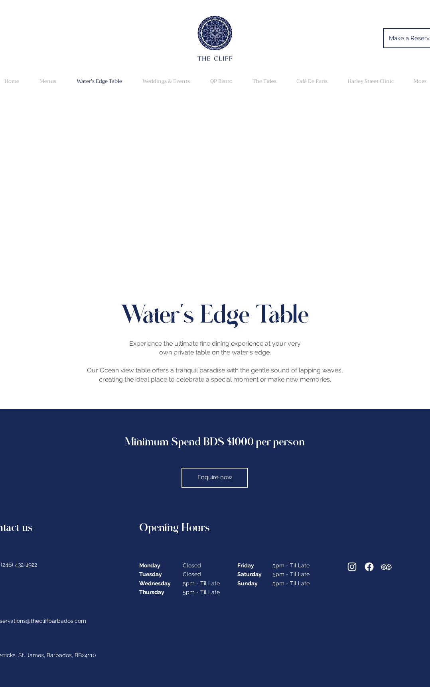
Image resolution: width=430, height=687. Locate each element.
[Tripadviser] (386, 567)
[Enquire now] (214, 478)
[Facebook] (369, 567)
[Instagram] (352, 567)
